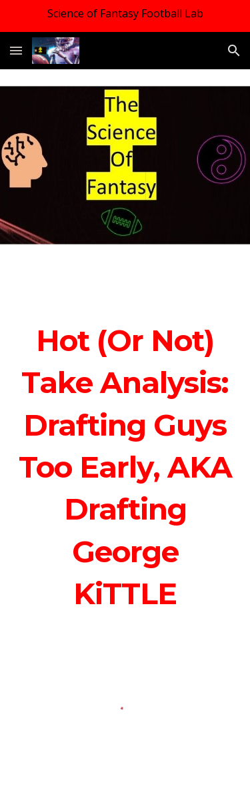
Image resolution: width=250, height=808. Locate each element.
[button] (16, 50)
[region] (125, 16)
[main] (125, 467)
